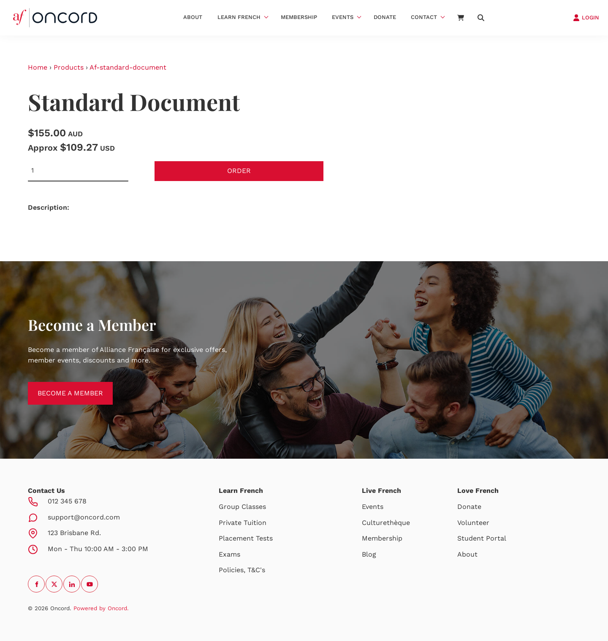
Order (239, 171)
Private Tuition (242, 523)
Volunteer (473, 523)
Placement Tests (246, 538)
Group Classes (242, 507)
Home (37, 67)
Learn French (239, 17)
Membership (299, 17)
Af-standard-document (128, 67)
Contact (424, 17)
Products (69, 67)
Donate (385, 17)
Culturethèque (386, 523)
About (192, 17)
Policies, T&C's (242, 570)
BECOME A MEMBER (60, 387)
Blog (369, 554)
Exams (229, 554)
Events (342, 17)
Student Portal (481, 538)
